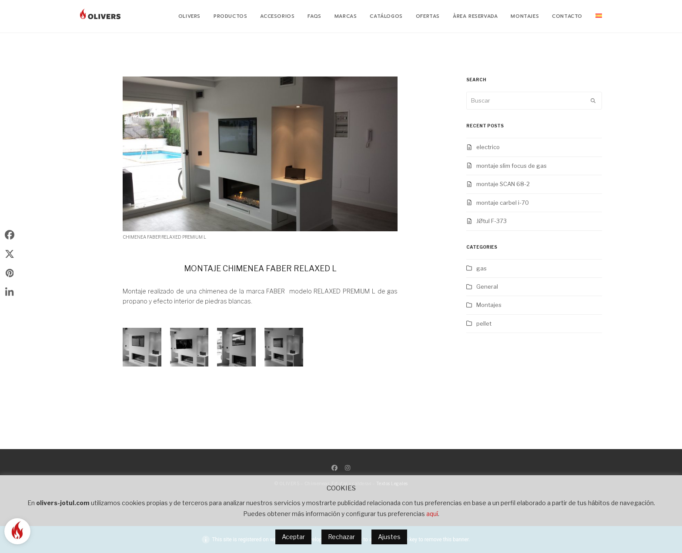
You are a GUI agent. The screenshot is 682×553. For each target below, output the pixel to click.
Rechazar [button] (341, 536)
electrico (488, 146)
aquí (432, 513)
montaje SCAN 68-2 (503, 183)
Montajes (488, 304)
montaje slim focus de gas (511, 165)
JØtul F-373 (491, 220)
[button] (9, 234)
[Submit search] (593, 101)
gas (481, 268)
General (487, 286)
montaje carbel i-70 (502, 202)
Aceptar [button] (293, 536)
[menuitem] (598, 16)
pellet (483, 323)
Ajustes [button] (389, 536)
